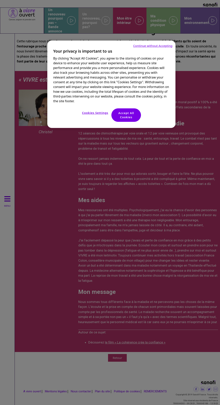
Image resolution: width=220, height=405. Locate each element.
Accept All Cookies (126, 115)
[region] (111, 84)
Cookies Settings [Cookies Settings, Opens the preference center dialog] (95, 113)
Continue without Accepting (152, 46)
